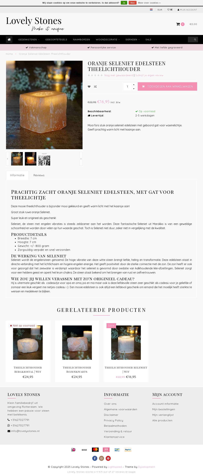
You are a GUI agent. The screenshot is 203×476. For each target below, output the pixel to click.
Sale (148, 39)
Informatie (17, 175)
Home (9, 53)
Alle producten (162, 420)
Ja (124, 3)
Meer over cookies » (149, 3)
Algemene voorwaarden (120, 409)
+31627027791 (20, 420)
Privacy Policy (113, 420)
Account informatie (165, 403)
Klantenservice (114, 436)
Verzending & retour (118, 431)
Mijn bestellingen (163, 409)
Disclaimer (111, 414)
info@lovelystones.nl (25, 431)
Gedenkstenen (27, 39)
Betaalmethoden (115, 425)
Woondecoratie (106, 39)
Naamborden (81, 39)
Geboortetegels (56, 39)
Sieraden (131, 39)
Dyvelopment (146, 466)
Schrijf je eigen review (149, 75)
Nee (133, 3)
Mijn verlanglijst (163, 414)
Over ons (110, 403)
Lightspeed (115, 466)
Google (132, 472)
